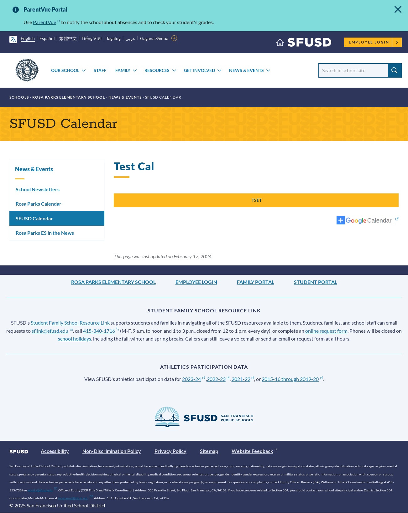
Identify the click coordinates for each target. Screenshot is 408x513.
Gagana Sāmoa (154, 38)
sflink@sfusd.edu (52, 331)
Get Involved (199, 70)
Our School (65, 70)
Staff (100, 70)
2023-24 (193, 379)
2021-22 (243, 379)
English (28, 38)
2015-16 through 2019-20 (292, 379)
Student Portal (315, 282)
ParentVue (46, 22)
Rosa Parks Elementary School (68, 97)
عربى (130, 38)
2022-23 (218, 379)
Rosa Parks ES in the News (45, 233)
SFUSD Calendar (34, 218)
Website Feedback (254, 451)
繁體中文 (68, 38)
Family (122, 70)
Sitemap (209, 451)
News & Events (246, 70)
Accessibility (55, 451)
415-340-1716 (101, 331)
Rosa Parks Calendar (38, 204)
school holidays (74, 338)
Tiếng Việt (91, 38)
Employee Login (374, 42)
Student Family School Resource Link (70, 323)
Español (47, 38)
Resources (157, 70)
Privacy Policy (170, 451)
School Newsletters (38, 189)
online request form (326, 331)
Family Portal (255, 282)
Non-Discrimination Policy (111, 451)
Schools (19, 97)
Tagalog (113, 38)
